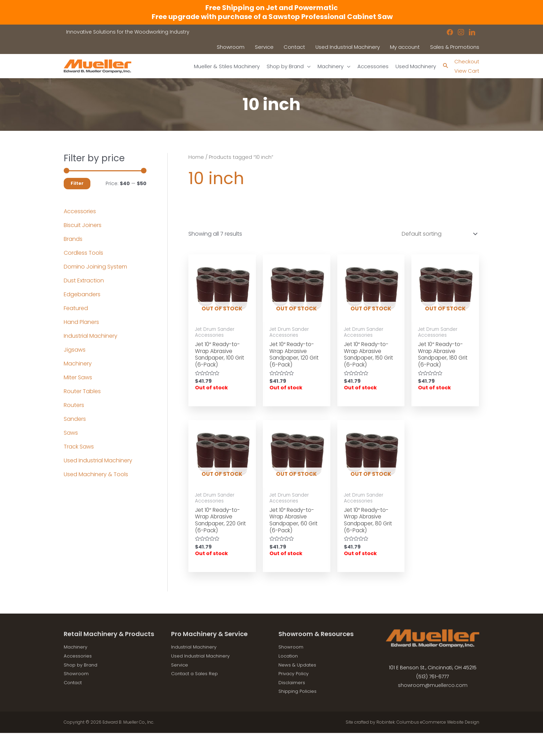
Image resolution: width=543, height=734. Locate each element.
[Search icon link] (443, 66)
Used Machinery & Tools (96, 474)
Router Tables (82, 391)
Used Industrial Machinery (98, 460)
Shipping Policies (299, 694)
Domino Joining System (95, 267)
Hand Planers (81, 322)
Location (289, 658)
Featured (76, 308)
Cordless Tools (83, 253)
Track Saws (79, 447)
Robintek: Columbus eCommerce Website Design (427, 725)
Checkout (466, 61)
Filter (77, 183)
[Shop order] (438, 234)
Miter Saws (78, 377)
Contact (74, 685)
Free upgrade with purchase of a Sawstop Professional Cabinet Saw (271, 16)
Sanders (75, 419)
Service (180, 667)
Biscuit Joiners (82, 225)
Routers (74, 405)
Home (196, 157)
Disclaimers (292, 685)
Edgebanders (82, 294)
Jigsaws (75, 350)
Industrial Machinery (90, 336)
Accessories (80, 211)
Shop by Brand (82, 667)
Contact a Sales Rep (196, 676)
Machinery (78, 364)
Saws (71, 433)
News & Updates (298, 667)
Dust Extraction (84, 280)
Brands (73, 239)
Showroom (77, 676)
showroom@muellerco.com (433, 688)
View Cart (466, 71)
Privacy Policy (295, 676)
